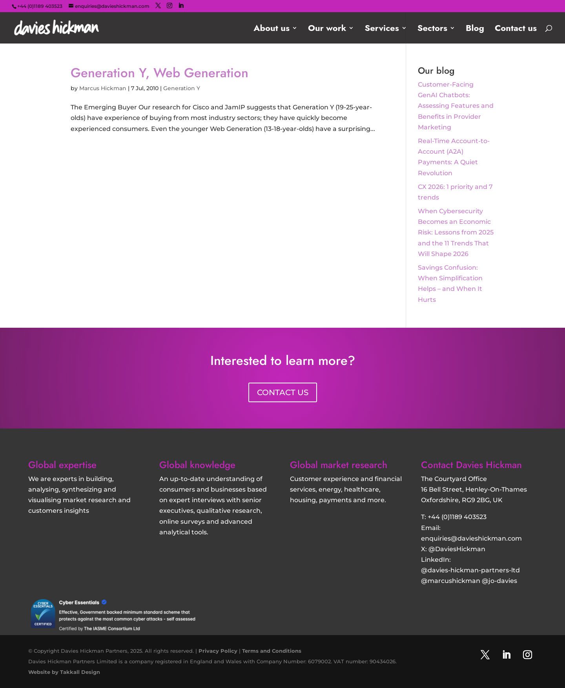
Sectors (432, 29)
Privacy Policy (218, 651)
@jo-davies (499, 581)
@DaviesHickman (456, 549)
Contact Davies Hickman (471, 465)
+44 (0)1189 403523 (457, 517)
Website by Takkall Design (64, 672)
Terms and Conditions (271, 651)
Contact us (516, 29)
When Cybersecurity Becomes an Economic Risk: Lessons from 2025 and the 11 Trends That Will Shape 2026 (456, 232)
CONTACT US (282, 392)
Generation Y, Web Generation (159, 73)
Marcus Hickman (102, 88)
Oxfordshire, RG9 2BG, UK (462, 500)
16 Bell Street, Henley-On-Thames (474, 489)
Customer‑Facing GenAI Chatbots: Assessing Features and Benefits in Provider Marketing (456, 106)
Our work (327, 29)
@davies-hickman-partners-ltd (470, 570)
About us (271, 29)
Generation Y (181, 88)
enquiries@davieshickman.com (471, 538)
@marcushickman (450, 581)
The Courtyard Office (454, 479)
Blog (475, 29)
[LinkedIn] (181, 6)
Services (382, 29)
